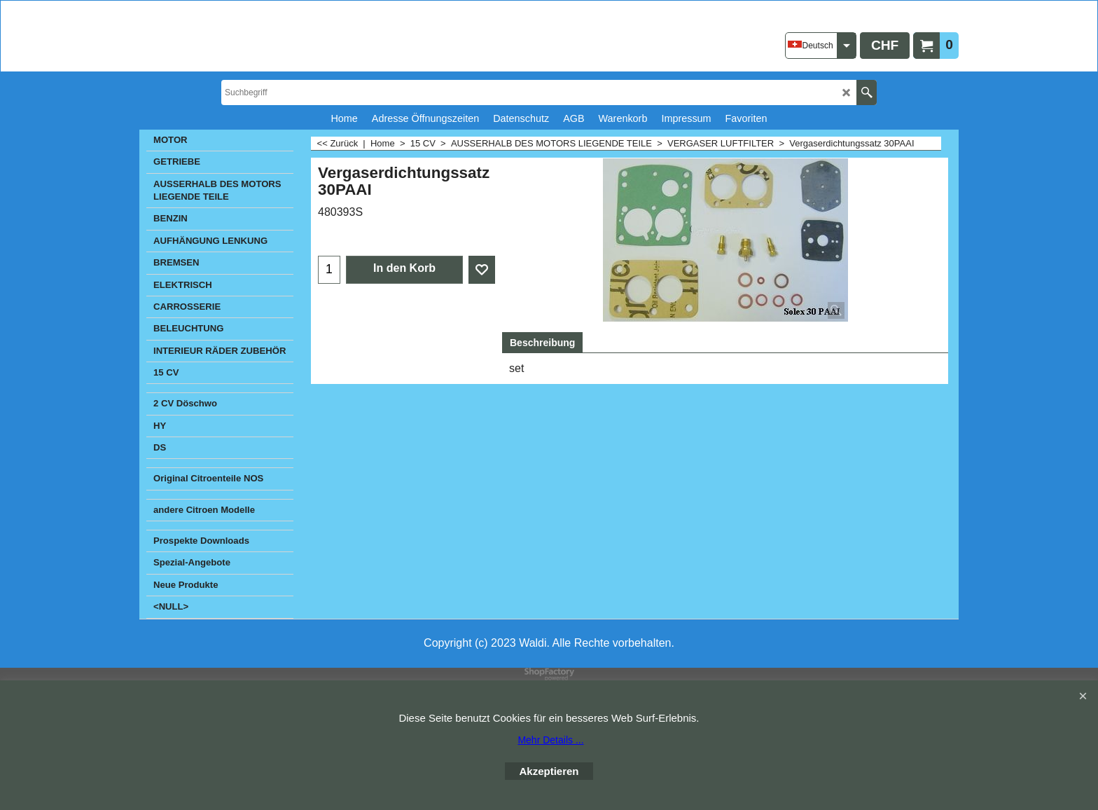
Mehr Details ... (550, 740)
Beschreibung (542, 342)
